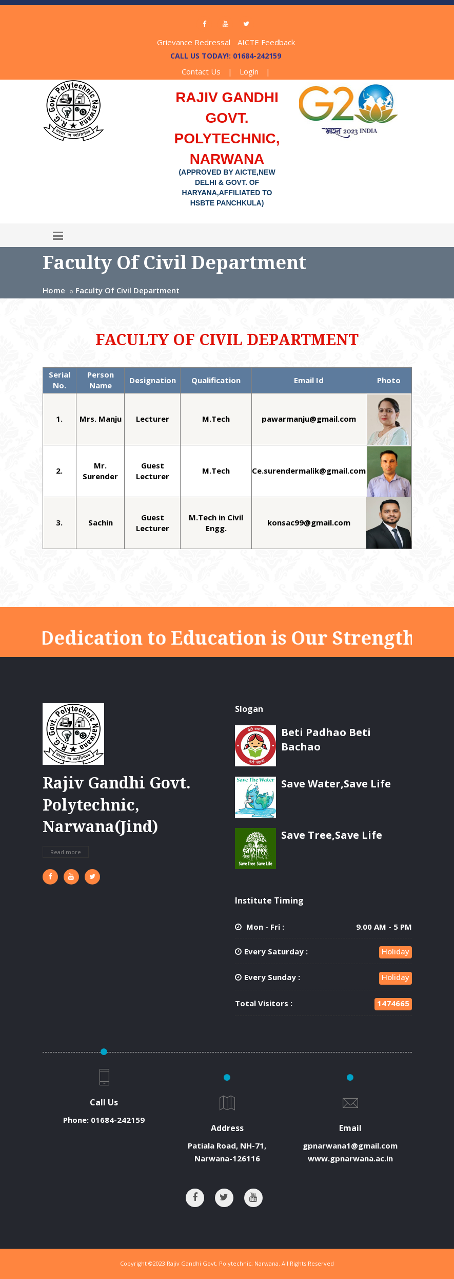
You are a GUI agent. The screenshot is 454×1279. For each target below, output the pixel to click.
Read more (65, 852)
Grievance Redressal (193, 42)
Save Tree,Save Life (331, 835)
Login (249, 71)
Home (54, 290)
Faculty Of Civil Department (127, 290)
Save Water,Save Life (336, 784)
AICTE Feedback (266, 42)
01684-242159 (118, 1120)
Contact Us (201, 71)
